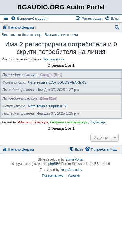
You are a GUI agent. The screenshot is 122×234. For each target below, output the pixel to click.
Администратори (33, 122)
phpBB (53, 164)
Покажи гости (53, 59)
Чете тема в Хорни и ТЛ (47, 106)
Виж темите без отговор (21, 35)
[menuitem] (29, 18)
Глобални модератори (69, 122)
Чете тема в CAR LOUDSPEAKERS (57, 82)
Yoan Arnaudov (71, 170)
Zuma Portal (74, 159)
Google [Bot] (51, 75)
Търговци (98, 122)
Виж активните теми (61, 35)
